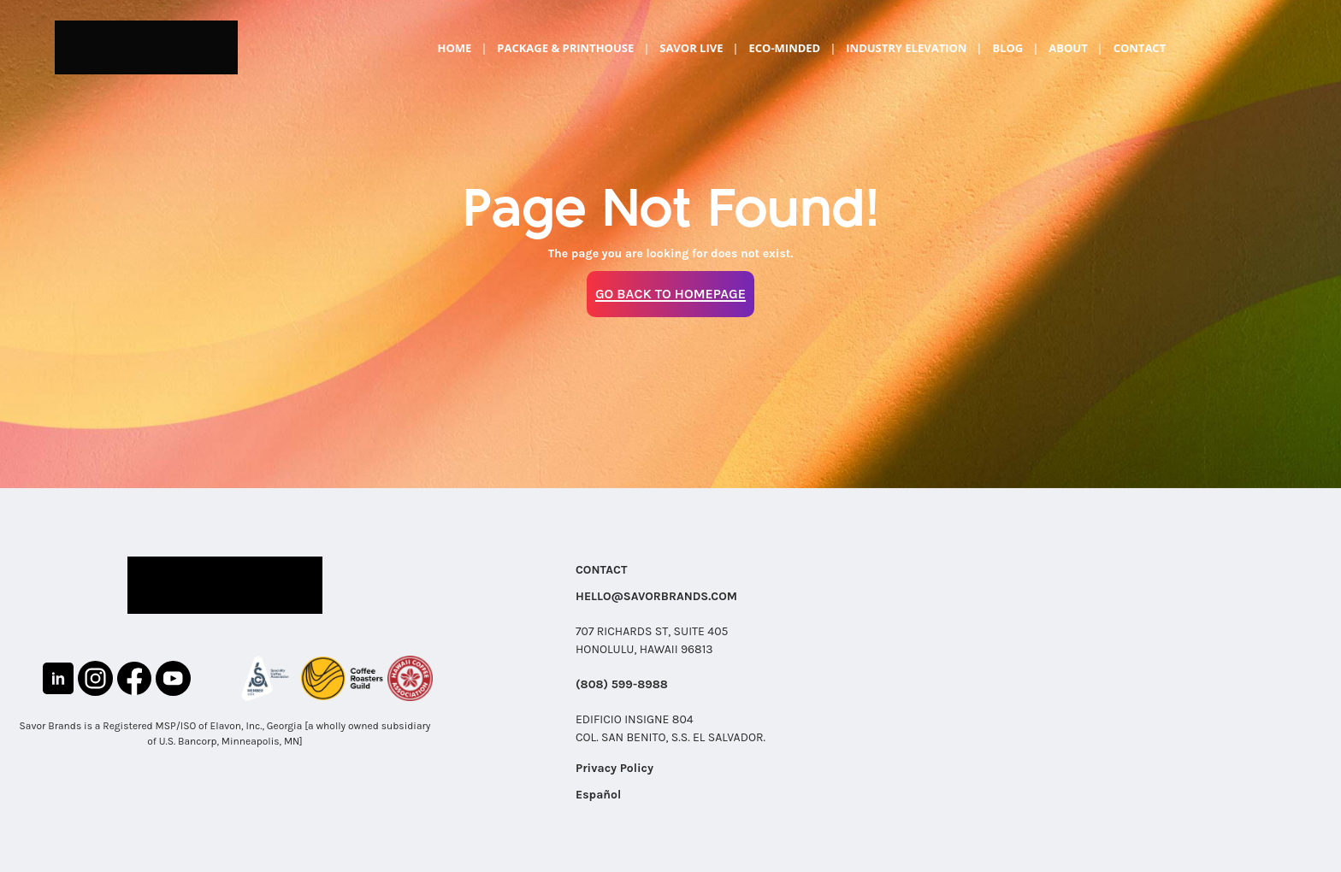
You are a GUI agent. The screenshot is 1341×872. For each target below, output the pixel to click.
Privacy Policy (614, 768)
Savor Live (691, 48)
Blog (1007, 48)
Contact (1140, 48)
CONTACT (601, 570)
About (1068, 48)
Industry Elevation (906, 48)
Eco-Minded (784, 48)
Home (454, 48)
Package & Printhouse (565, 48)
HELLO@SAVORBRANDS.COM (656, 596)
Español (598, 794)
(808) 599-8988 (622, 684)
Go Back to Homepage (670, 294)
